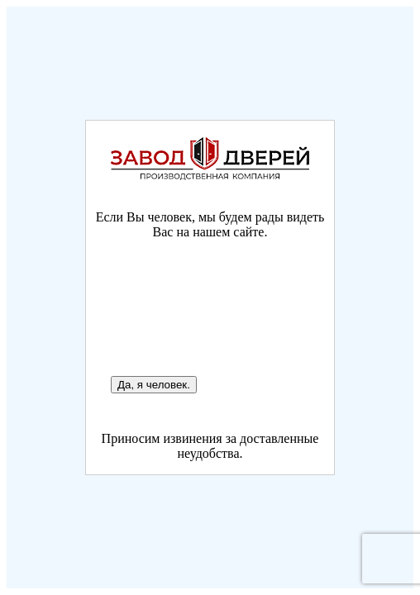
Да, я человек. (153, 384)
